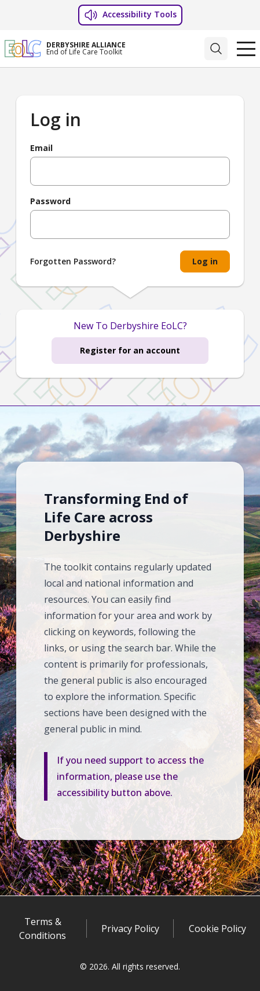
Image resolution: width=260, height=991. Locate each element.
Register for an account (130, 350)
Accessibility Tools (130, 15)
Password (50, 201)
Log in (205, 261)
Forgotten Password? (73, 261)
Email (41, 148)
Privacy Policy (130, 928)
